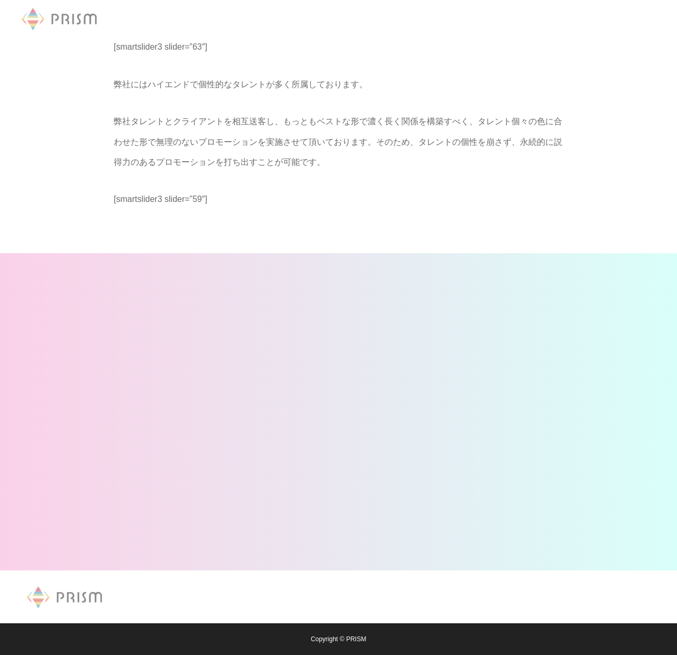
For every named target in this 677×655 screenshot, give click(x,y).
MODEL (320, 18)
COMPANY (374, 18)
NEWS (275, 18)
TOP (235, 18)
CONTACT (431, 18)
